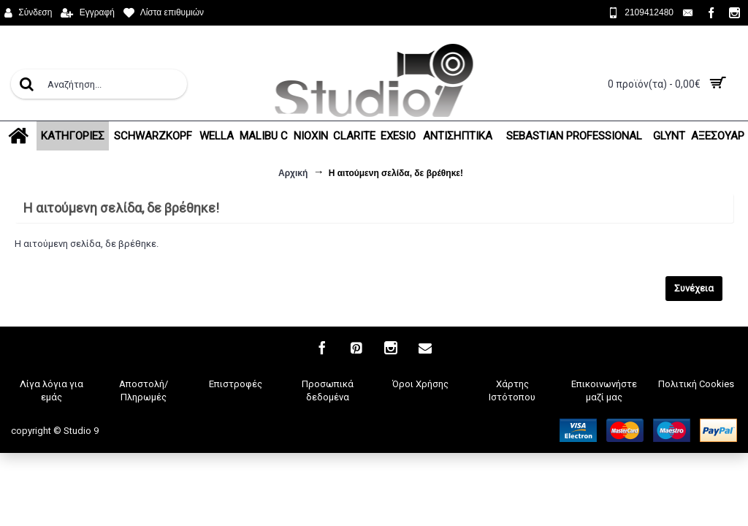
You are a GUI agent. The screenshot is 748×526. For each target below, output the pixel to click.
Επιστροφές (235, 383)
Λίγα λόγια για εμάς (51, 390)
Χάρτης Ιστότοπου (512, 390)
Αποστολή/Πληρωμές (143, 390)
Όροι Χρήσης (420, 383)
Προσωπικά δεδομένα (328, 390)
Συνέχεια (694, 288)
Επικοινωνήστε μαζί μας (604, 390)
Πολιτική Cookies (696, 383)
